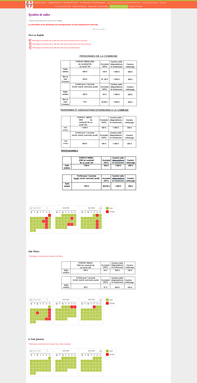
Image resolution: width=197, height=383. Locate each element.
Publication (135, 6)
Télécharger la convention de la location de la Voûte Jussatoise (49, 344)
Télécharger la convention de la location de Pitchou (45, 256)
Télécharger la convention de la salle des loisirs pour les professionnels (54, 48)
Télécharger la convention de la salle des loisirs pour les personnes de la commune (57, 40)
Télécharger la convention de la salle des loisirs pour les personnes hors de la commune (59, 44)
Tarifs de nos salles (98, 29)
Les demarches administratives (124, 3)
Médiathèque (79, 6)
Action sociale (150, 3)
